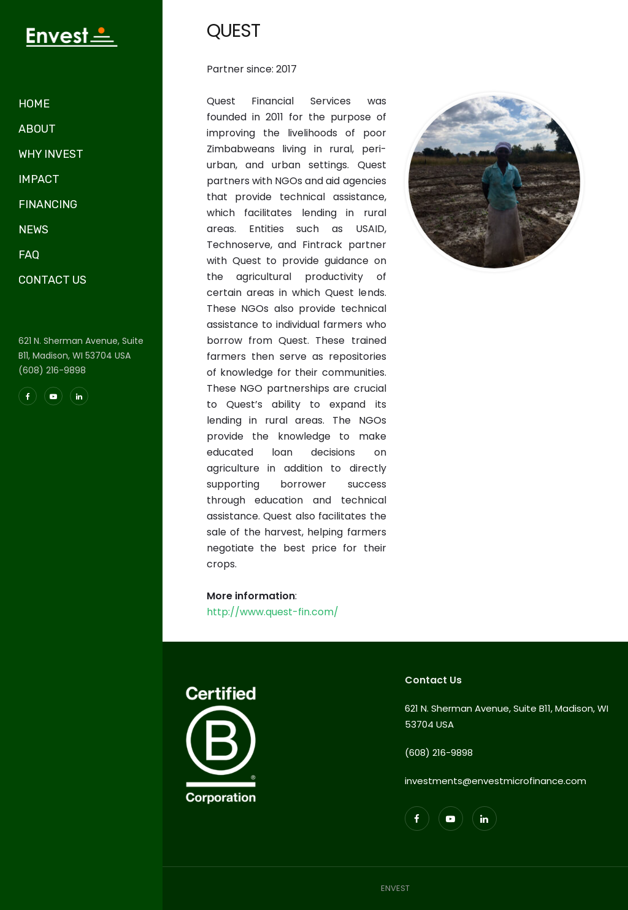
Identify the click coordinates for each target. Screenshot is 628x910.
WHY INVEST (50, 154)
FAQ (28, 255)
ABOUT (37, 129)
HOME (34, 104)
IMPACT (38, 179)
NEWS (33, 229)
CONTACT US (52, 280)
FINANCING (47, 204)
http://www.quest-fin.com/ (273, 612)
